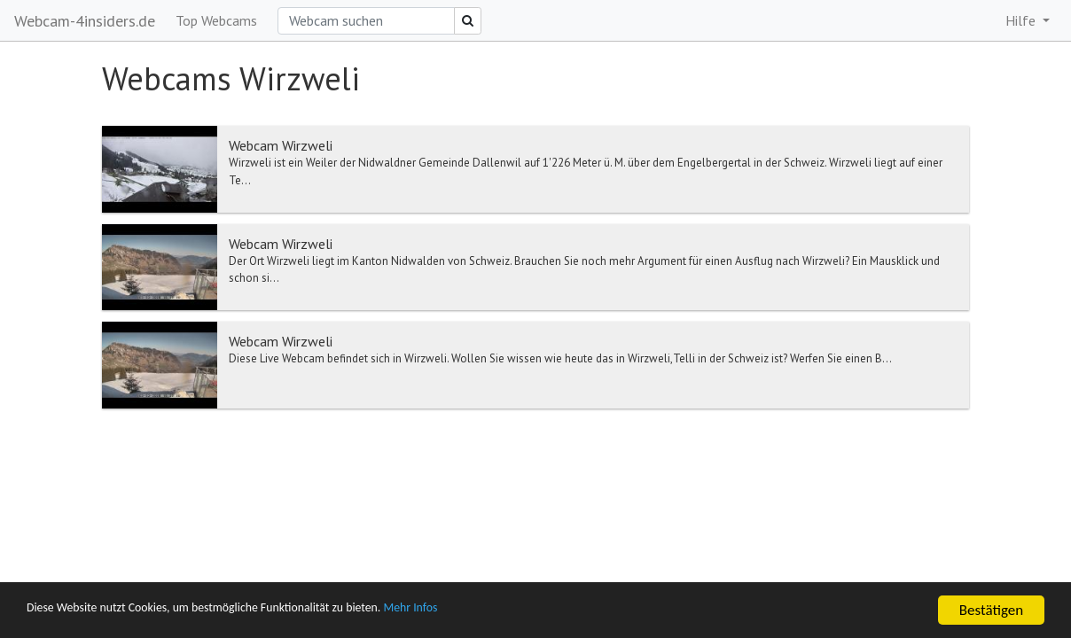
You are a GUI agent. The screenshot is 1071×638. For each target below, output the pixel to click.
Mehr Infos (501, 611)
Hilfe (1022, 20)
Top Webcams (216, 20)
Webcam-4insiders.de (84, 21)
